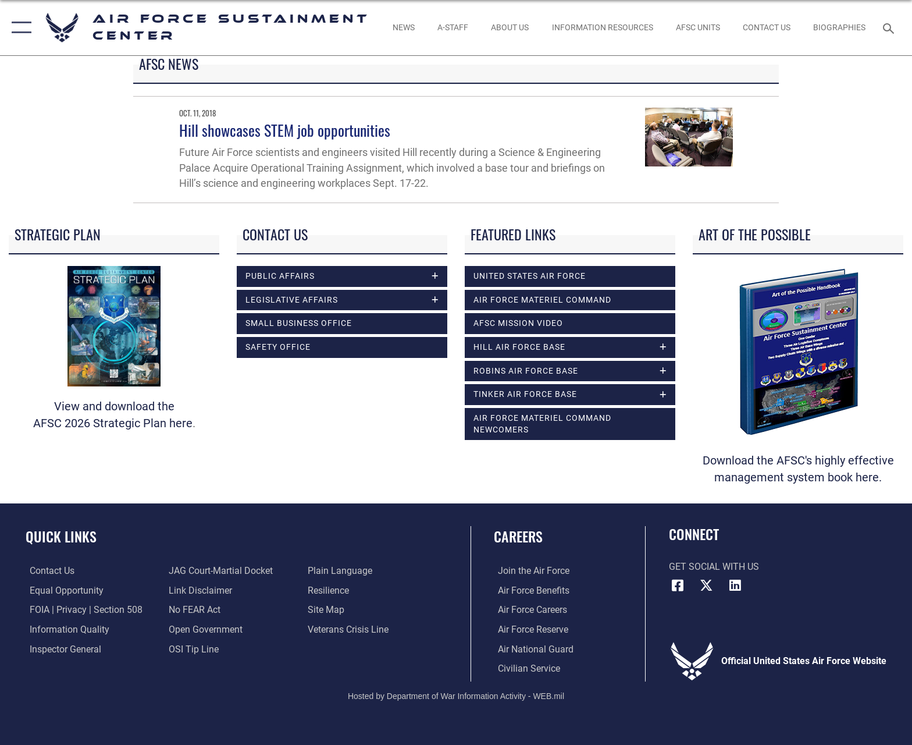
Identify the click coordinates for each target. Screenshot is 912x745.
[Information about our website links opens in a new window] (199, 590)
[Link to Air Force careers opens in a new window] (528, 609)
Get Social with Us (714, 566)
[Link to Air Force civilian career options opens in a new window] (525, 667)
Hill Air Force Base (519, 347)
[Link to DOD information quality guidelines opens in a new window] (65, 628)
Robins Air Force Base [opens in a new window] (525, 371)
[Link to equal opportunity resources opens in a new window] (62, 590)
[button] (19, 27)
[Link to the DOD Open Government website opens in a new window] (204, 628)
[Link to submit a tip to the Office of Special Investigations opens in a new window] (193, 648)
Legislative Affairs (291, 300)
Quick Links (61, 536)
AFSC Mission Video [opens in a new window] (518, 323)
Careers (518, 536)
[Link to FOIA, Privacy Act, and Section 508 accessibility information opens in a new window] (82, 609)
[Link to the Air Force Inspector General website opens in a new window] (61, 648)
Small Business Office (298, 324)
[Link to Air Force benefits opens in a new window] (529, 590)
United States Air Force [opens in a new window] (529, 276)
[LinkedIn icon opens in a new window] (735, 585)
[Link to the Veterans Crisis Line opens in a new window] (349, 628)
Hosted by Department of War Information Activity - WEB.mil (456, 695)
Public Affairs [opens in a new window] (280, 276)
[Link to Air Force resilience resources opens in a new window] (329, 590)
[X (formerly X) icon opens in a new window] (706, 585)
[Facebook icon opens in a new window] (677, 585)
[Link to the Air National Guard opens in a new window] (531, 648)
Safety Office (278, 348)
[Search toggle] (890, 28)
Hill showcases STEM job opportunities (284, 130)
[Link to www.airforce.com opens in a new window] (529, 570)
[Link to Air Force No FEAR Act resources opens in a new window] (193, 609)
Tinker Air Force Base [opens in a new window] (525, 395)
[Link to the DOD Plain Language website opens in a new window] (341, 570)
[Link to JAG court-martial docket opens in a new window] (220, 570)
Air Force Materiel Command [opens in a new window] (542, 299)
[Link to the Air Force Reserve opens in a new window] (529, 628)
